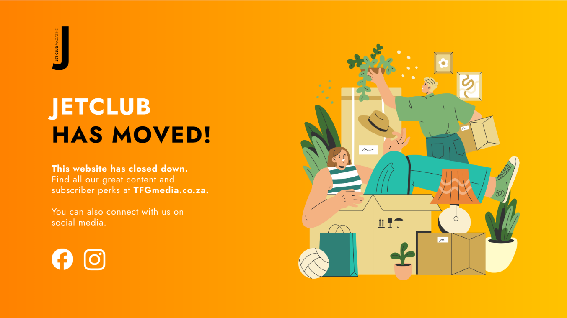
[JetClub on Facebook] (61, 258)
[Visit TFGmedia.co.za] (129, 189)
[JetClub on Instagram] (94, 258)
